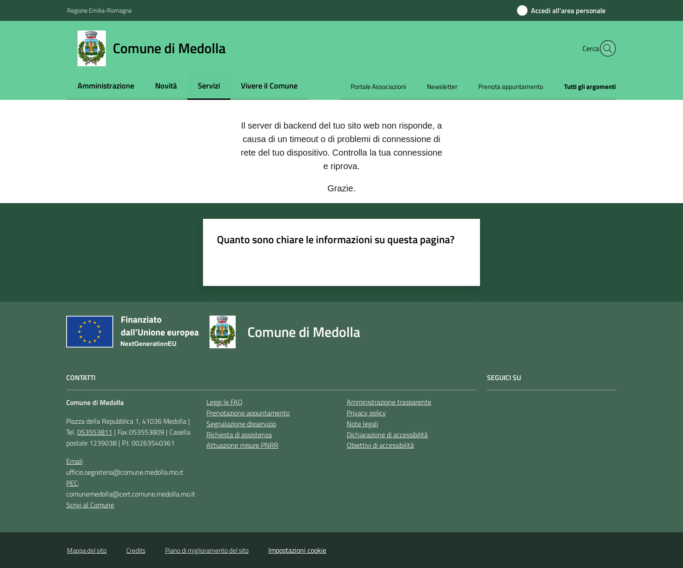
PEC (72, 483)
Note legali (362, 423)
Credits (135, 550)
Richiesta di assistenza (239, 434)
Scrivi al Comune (90, 505)
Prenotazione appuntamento (248, 413)
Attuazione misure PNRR (242, 445)
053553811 (94, 432)
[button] (605, 48)
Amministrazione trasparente (389, 402)
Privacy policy (366, 413)
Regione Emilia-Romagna (99, 10)
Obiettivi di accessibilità (380, 445)
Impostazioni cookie (297, 550)
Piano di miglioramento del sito (207, 550)
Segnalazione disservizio (241, 423)
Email (74, 461)
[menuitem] (106, 86)
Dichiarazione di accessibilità (387, 434)
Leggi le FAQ (224, 402)
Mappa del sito (87, 550)
